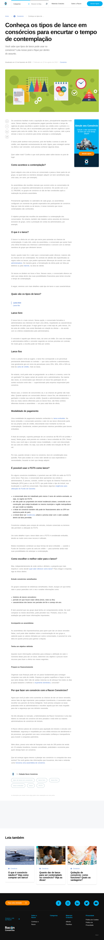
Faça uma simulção (17, 903)
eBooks (68, 921)
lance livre (41, 780)
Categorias (17, 4)
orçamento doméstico (43, 683)
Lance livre (17, 303)
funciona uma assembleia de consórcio (30, 763)
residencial (31, 515)
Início (7, 16)
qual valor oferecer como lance (40, 569)
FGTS (41, 785)
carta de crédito (23, 367)
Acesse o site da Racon (12, 919)
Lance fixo (16, 305)
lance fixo (54, 780)
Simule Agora (94, 3)
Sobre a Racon (76, 3)
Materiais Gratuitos (58, 3)
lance (31, 785)
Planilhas (69, 924)
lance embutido (59, 418)
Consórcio (20, 16)
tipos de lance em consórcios (23, 780)
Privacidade (90, 915)
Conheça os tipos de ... (36, 16)
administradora (16, 263)
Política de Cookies (92, 919)
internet (26, 266)
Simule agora (86, 153)
